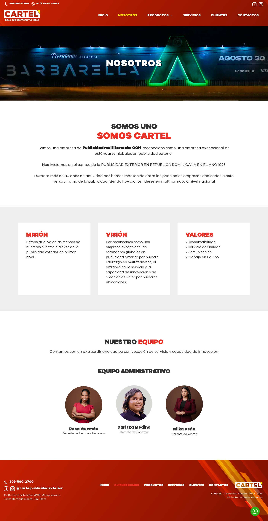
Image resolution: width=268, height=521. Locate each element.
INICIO (103, 15)
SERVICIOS (192, 15)
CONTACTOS (248, 15)
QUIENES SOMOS (126, 485)
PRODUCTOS (160, 15)
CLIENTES (219, 15)
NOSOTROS (127, 15)
